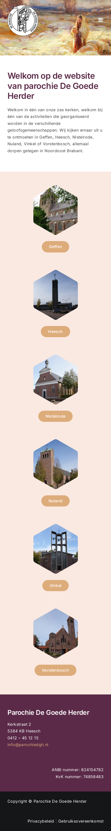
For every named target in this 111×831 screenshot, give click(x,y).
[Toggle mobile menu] (101, 20)
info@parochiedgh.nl (28, 744)
